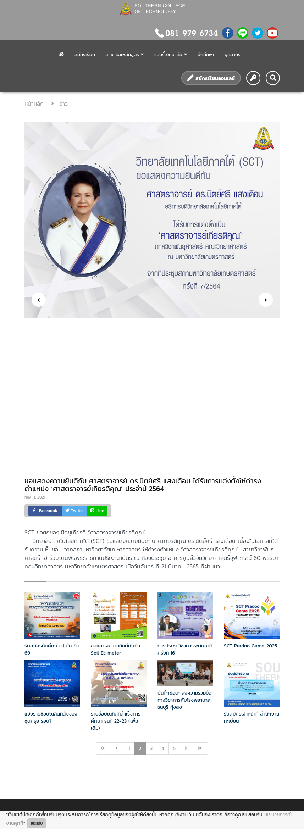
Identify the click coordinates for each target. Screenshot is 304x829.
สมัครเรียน (84, 54)
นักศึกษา (206, 54)
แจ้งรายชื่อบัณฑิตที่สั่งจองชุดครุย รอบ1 (50, 717)
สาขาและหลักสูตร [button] (125, 54)
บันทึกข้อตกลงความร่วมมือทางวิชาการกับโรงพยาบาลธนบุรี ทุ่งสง (184, 700)
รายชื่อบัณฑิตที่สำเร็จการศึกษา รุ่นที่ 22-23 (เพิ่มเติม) (115, 721)
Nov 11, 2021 (34, 497)
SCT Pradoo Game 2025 (250, 646)
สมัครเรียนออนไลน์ (211, 78)
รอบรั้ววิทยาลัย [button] (170, 54)
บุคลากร (233, 54)
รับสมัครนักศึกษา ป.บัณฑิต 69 (51, 649)
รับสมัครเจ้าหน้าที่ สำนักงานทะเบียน (251, 717)
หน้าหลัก (35, 103)
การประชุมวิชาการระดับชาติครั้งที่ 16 (184, 649)
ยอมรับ (37, 823)
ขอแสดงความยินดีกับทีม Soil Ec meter (115, 649)
